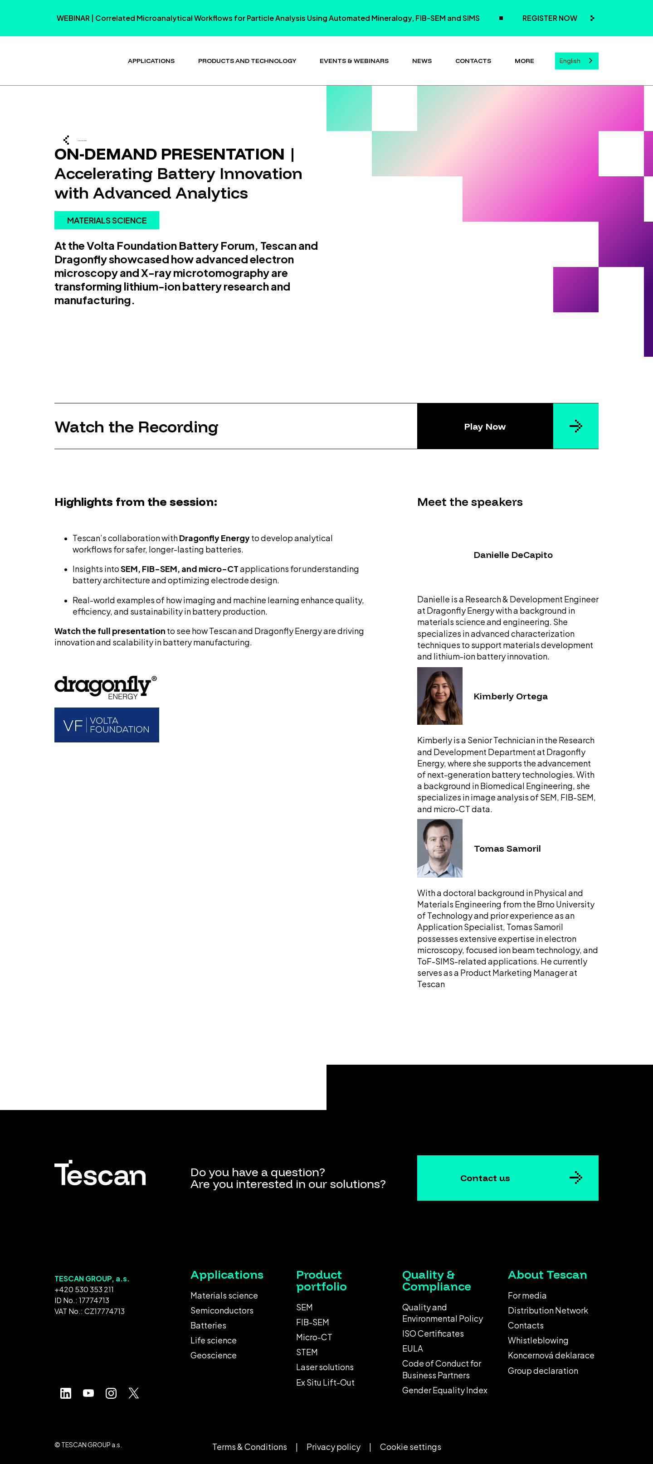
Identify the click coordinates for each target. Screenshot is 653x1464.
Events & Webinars (354, 59)
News (422, 59)
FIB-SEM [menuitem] (312, 1318)
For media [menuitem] (527, 1291)
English (570, 59)
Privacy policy (334, 1443)
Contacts (473, 59)
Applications (151, 59)
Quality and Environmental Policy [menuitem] (442, 1309)
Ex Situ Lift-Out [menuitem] (325, 1378)
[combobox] (577, 59)
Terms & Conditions (249, 1443)
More (524, 59)
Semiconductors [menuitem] (221, 1306)
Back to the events (120, 138)
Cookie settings (410, 1443)
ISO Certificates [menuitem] (433, 1329)
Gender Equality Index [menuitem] (444, 1386)
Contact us (485, 1174)
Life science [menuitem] (213, 1336)
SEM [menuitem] (304, 1303)
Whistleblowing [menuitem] (538, 1336)
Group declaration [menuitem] (543, 1367)
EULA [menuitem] (412, 1344)
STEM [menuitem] (307, 1348)
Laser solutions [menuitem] (325, 1363)
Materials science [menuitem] (224, 1291)
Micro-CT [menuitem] (314, 1333)
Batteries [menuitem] (208, 1321)
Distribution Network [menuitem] (548, 1306)
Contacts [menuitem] (526, 1321)
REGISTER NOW (550, 18)
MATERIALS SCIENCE (107, 249)
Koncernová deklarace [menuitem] (551, 1351)
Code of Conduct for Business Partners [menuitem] (441, 1365)
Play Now (485, 422)
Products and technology (247, 59)
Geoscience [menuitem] (213, 1351)
